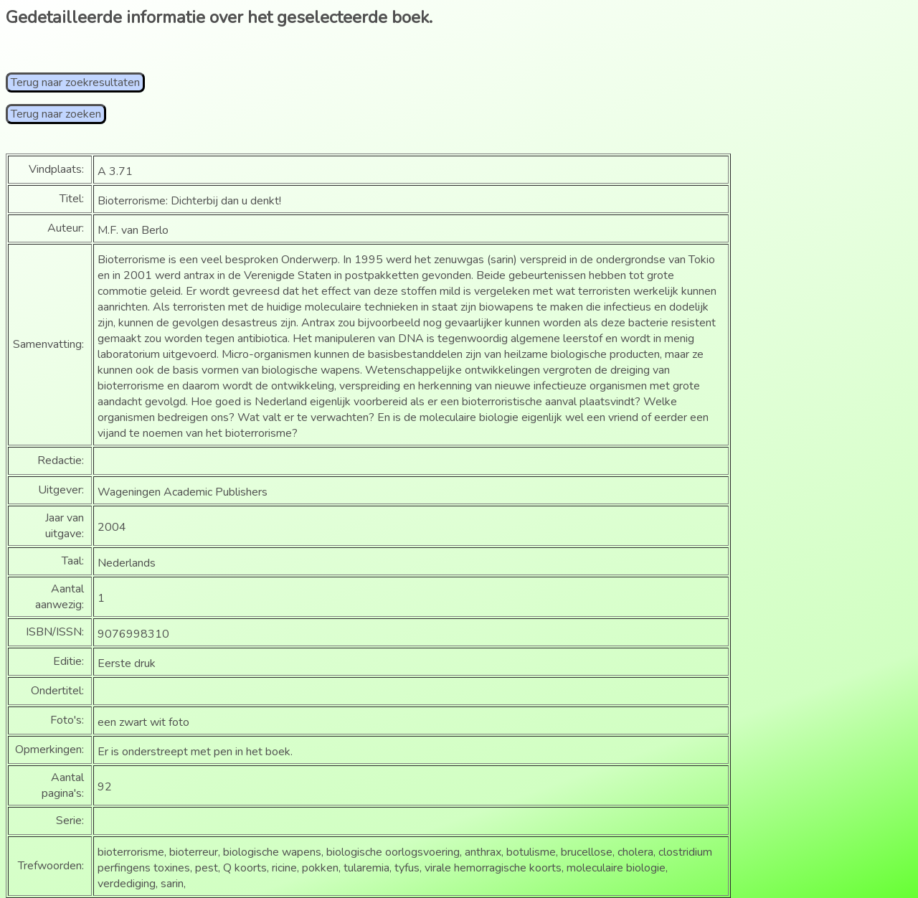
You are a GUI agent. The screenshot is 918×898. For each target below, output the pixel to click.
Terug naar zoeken (56, 114)
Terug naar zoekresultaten (75, 82)
